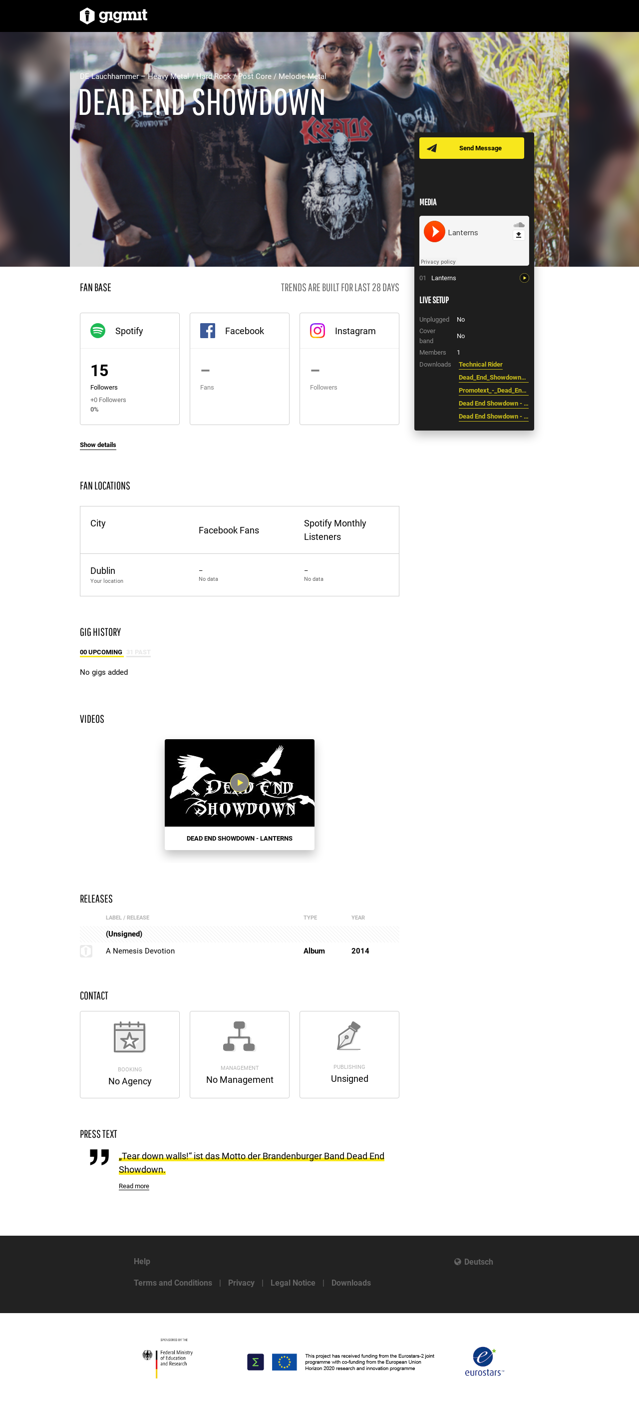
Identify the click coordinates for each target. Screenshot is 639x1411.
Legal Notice (293, 1283)
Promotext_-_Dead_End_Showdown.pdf (494, 390)
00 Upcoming (102, 652)
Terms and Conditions (173, 1283)
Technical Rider (481, 364)
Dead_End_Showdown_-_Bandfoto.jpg (494, 377)
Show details (98, 445)
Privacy (241, 1283)
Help (142, 1261)
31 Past (138, 652)
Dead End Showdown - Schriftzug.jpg (494, 416)
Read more (134, 1186)
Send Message (480, 148)
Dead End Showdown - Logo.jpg (494, 403)
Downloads (351, 1283)
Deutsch (478, 1262)
